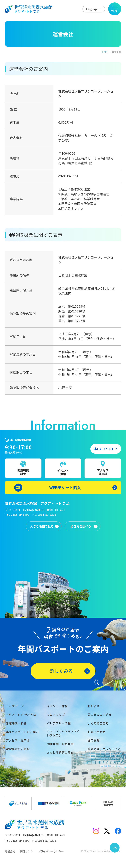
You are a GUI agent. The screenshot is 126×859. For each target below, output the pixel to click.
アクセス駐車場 (103, 472)
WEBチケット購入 (65, 487)
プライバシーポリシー (51, 851)
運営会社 (10, 851)
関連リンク (26, 851)
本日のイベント (104, 449)
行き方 (81, 526)
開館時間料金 (23, 472)
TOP (104, 52)
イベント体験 (63, 472)
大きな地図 (42, 526)
